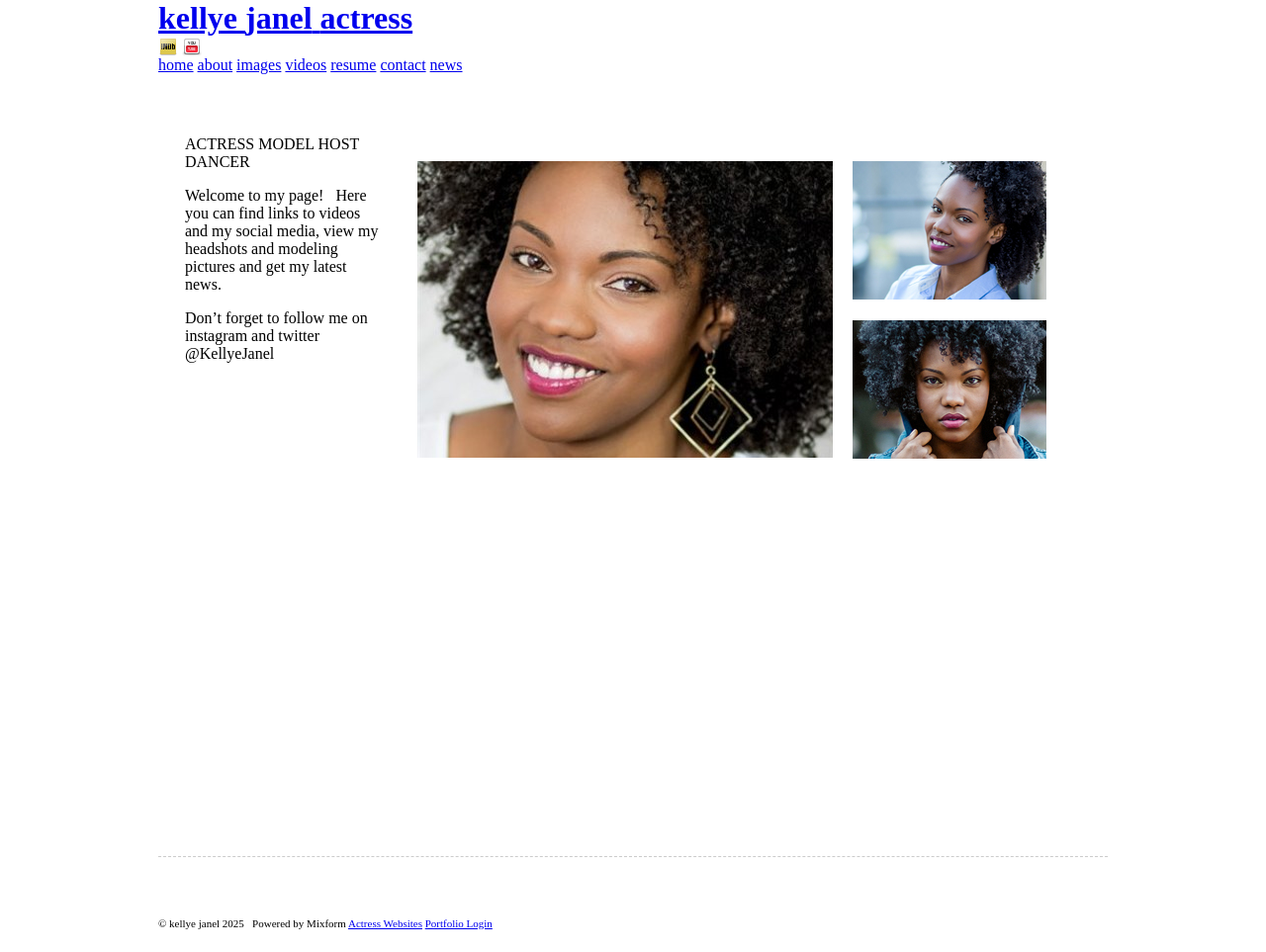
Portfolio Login (459, 923)
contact (402, 64)
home (176, 64)
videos (305, 64)
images (258, 64)
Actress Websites (385, 923)
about (215, 64)
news (446, 64)
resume (353, 64)
